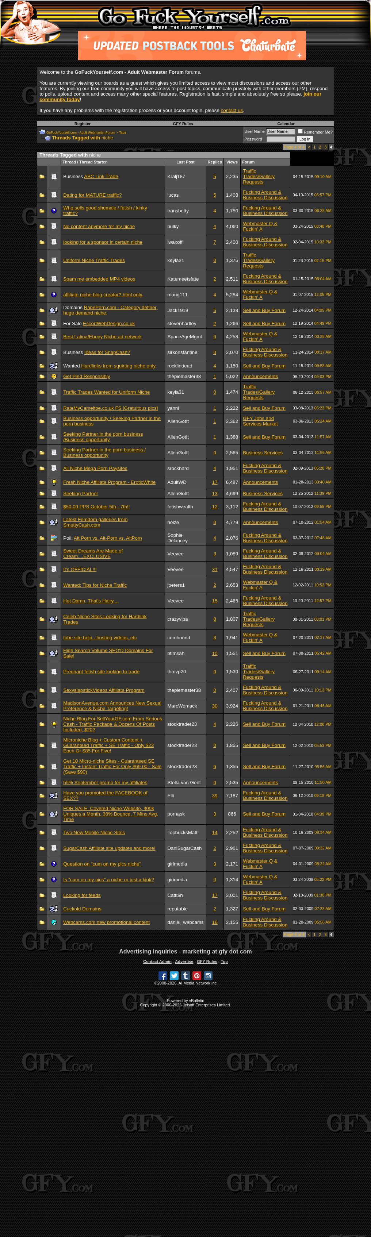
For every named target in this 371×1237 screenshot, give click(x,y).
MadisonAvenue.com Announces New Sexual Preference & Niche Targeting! (112, 705)
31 (215, 569)
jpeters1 (175, 585)
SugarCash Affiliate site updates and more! (109, 848)
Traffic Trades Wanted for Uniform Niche (106, 392)
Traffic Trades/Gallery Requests (259, 176)
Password (253, 139)
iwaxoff (174, 242)
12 (215, 506)
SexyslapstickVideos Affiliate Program (104, 690)
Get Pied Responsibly (86, 376)
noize (173, 522)
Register (82, 124)
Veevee (175, 553)
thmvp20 (176, 671)
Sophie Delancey (177, 537)
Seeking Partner (80, 493)
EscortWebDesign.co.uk (109, 323)
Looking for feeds (81, 895)
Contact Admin (157, 961)
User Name (254, 131)
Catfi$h (175, 895)
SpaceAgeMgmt (184, 336)
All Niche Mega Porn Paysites (95, 468)
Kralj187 (176, 176)
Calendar (286, 124)
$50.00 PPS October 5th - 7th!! (96, 506)
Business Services (263, 452)
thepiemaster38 (184, 376)
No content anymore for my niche (99, 226)
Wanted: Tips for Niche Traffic (95, 585)
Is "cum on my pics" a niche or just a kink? (108, 879)
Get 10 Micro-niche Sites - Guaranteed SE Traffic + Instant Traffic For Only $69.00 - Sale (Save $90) (112, 766)
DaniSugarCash (184, 848)
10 (215, 653)
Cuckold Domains (82, 909)
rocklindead (179, 366)
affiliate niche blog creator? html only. (103, 294)
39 (215, 795)
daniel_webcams (185, 922)
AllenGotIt (178, 421)
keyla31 (175, 260)
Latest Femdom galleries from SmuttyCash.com (95, 522)
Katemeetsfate (183, 279)
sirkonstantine (182, 352)
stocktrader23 (182, 724)
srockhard (178, 468)
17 (215, 482)
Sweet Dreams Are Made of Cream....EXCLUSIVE (93, 553)
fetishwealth (180, 506)
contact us (232, 110)
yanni (173, 408)
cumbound (178, 637)
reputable (177, 909)
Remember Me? (315, 132)
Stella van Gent (183, 782)
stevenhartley (181, 323)
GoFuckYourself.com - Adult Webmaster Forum (80, 132)
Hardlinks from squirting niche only (118, 366)
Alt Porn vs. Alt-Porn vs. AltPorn (108, 538)
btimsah (175, 653)
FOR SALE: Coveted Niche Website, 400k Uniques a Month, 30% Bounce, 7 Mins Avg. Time (110, 814)
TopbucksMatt (182, 832)
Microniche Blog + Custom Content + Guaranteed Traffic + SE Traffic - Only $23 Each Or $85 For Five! (108, 745)
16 (215, 922)
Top (224, 961)
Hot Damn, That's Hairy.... (91, 601)
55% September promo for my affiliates (105, 782)
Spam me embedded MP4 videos (99, 279)
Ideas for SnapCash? (107, 352)
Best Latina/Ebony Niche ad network (102, 336)
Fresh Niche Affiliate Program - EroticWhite (109, 482)
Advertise (184, 961)
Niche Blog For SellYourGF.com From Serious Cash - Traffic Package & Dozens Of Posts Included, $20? (112, 724)
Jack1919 (177, 310)
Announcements (260, 376)
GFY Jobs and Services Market (260, 421)
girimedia (177, 864)
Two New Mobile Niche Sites (94, 832)
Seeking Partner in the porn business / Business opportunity (104, 452)
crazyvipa (177, 619)
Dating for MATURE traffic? (92, 195)
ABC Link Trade (101, 176)
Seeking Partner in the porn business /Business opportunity (103, 436)
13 (215, 493)
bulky (173, 226)
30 (215, 706)
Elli (170, 795)
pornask (175, 814)
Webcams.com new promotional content (106, 922)
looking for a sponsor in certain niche (102, 242)
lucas (173, 195)
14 (215, 832)
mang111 (177, 294)
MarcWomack (182, 706)
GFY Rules (183, 124)
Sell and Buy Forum (264, 310)
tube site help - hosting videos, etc (100, 637)
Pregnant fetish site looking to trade (101, 671)
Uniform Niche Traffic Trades (94, 260)
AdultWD (177, 482)
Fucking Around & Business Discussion (265, 194)
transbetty (178, 210)
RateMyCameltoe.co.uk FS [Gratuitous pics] (110, 408)
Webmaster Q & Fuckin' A (260, 226)
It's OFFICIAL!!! (79, 569)
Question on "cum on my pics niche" (102, 864)
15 (215, 601)
